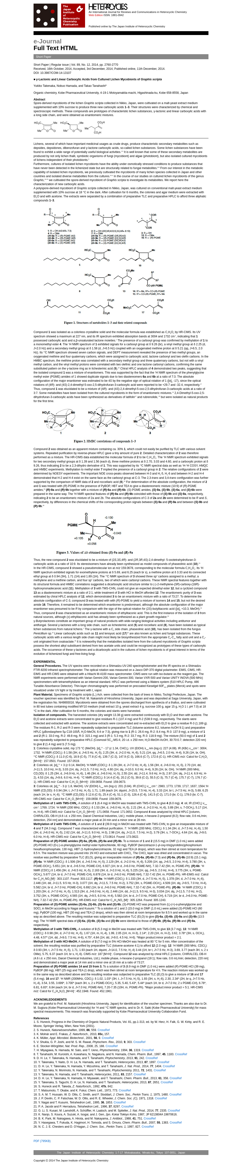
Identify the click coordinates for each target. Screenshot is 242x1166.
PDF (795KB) (42, 1141)
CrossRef (103, 1030)
